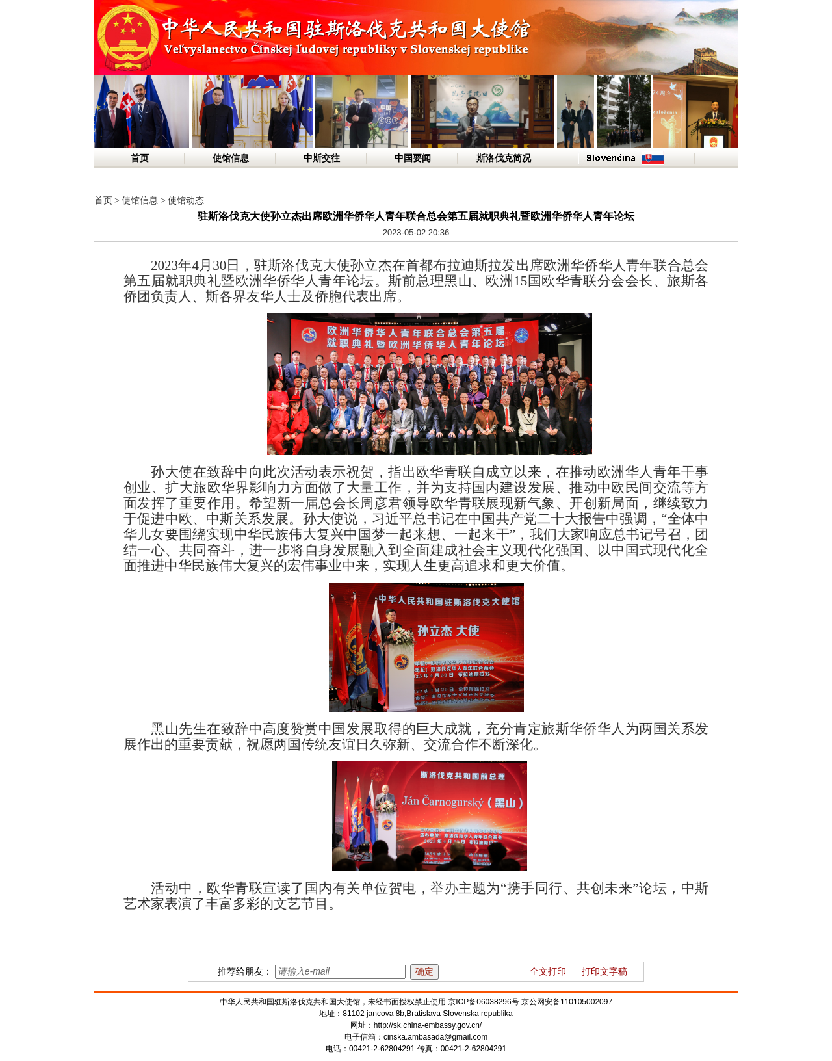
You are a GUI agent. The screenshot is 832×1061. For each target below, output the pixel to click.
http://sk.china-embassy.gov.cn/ (428, 1025)
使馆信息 (231, 158)
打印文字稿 (604, 971)
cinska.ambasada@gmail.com (436, 1036)
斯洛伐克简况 (503, 158)
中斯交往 (322, 158)
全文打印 (548, 971)
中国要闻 (413, 158)
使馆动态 (186, 200)
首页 (140, 158)
